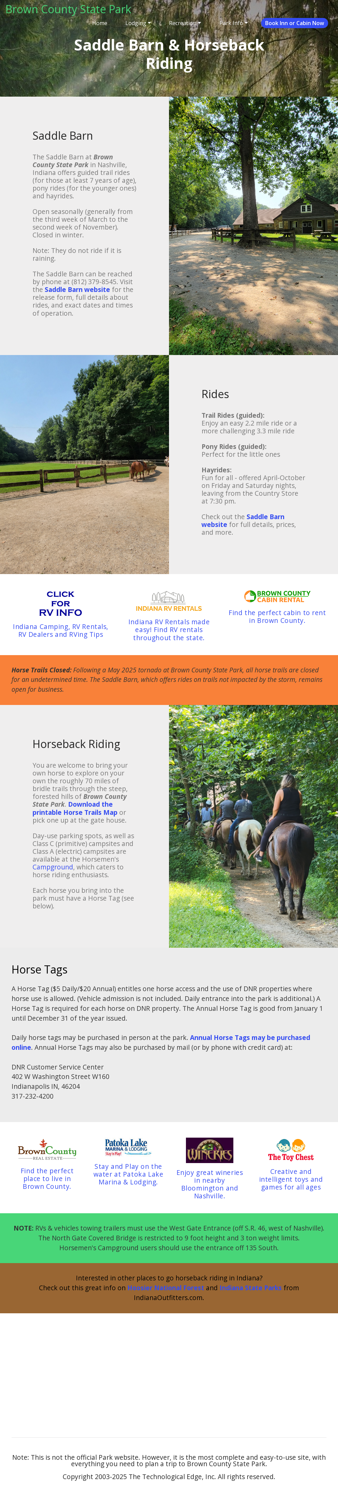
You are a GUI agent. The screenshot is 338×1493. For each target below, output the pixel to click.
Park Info (231, 23)
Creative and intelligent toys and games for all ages (291, 1179)
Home (99, 23)
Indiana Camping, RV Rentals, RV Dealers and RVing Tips (60, 630)
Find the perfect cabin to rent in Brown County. (277, 616)
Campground (53, 866)
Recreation (182, 23)
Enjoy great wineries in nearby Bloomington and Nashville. (209, 1184)
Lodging (135, 23)
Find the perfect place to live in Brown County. (47, 1178)
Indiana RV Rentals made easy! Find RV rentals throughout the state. (169, 629)
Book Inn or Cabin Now (294, 23)
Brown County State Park (68, 9)
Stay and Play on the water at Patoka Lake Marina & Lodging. (128, 1174)
